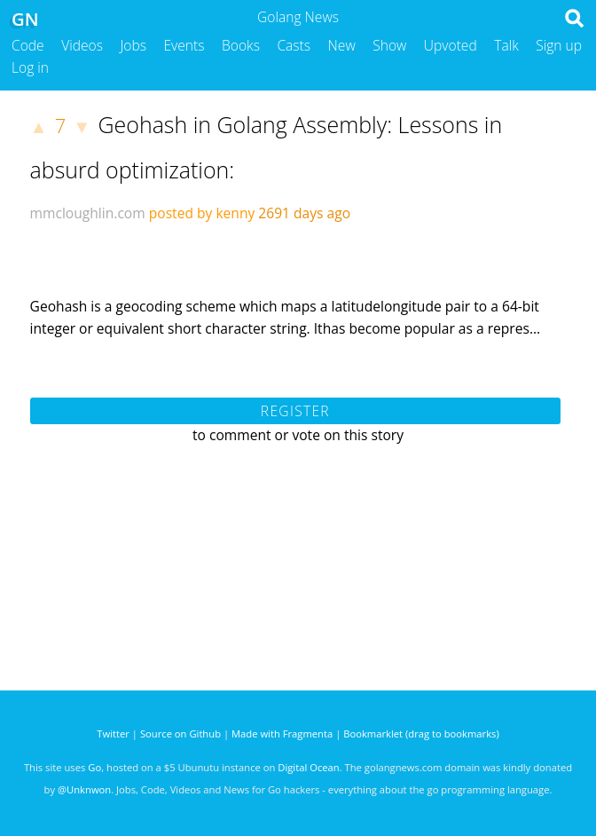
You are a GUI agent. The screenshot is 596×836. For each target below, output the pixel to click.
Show (389, 45)
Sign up (559, 45)
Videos (82, 45)
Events (184, 45)
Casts (293, 45)
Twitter (113, 733)
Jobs (133, 45)
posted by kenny (202, 213)
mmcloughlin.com (87, 213)
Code (28, 45)
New (342, 45)
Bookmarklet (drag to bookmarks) (420, 733)
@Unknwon (84, 789)
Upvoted (450, 45)
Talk (506, 45)
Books (241, 45)
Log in (30, 67)
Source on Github (180, 733)
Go (94, 767)
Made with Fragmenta (282, 733)
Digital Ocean (308, 767)
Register (295, 411)
